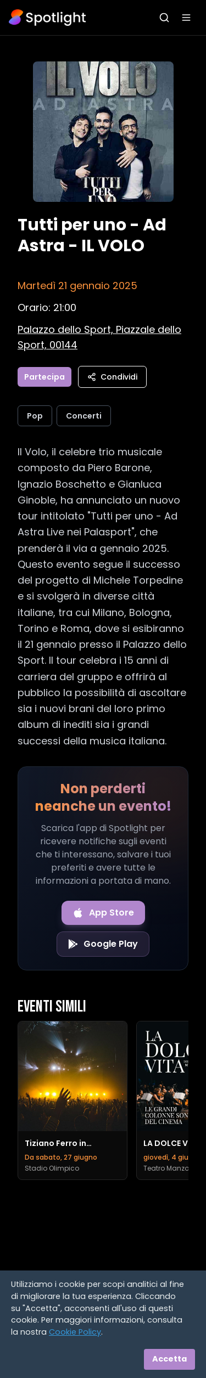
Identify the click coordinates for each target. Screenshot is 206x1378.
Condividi (112, 376)
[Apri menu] (186, 18)
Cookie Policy (75, 1331)
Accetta (169, 1358)
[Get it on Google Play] (103, 944)
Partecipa (44, 376)
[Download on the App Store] (103, 913)
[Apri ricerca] (164, 18)
